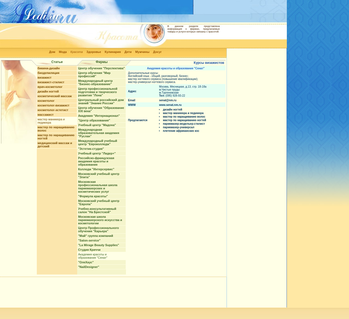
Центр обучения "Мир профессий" (94, 74)
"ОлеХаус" (86, 262)
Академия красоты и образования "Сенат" (92, 256)
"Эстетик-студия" (91, 148)
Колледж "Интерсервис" (96, 169)
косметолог (46, 100)
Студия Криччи (89, 249)
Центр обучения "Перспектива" (101, 68)
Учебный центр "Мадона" (97, 125)
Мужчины (142, 51)
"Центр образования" (94, 120)
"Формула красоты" (93, 196)
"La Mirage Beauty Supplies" (98, 245)
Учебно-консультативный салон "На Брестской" (97, 210)
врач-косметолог (50, 86)
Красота (76, 51)
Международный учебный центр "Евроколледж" (97, 142)
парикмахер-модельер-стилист (184, 123)
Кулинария (113, 51)
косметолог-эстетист (53, 110)
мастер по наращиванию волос (184, 116)
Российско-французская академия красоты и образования (96, 161)
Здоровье (93, 51)
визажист (45, 77)
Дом (52, 51)
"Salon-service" (89, 240)
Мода (63, 51)
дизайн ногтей (48, 91)
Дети (128, 51)
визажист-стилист (51, 82)
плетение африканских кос (181, 130)
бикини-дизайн (49, 68)
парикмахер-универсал (178, 127)
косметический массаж (55, 96)
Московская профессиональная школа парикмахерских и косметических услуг (97, 186)
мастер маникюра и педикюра (183, 113)
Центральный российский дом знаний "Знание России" (101, 101)
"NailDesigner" (88, 267)
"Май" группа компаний (95, 235)
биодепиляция (48, 72)
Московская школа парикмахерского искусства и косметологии (100, 220)
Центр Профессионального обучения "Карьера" (98, 229)
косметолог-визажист (54, 105)
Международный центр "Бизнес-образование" (95, 82)
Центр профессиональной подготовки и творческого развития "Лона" (97, 92)
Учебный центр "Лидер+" (97, 153)
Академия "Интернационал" (99, 115)
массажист (46, 114)
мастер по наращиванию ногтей (184, 120)
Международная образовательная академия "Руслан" (98, 133)
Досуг (157, 51)
